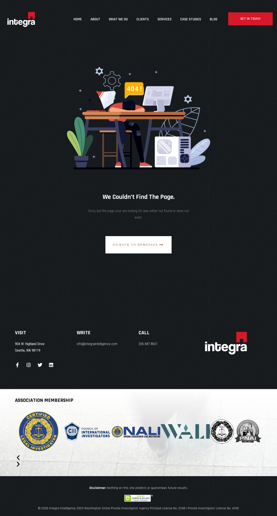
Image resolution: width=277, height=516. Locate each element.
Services (164, 19)
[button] (138, 457)
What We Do (118, 19)
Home (78, 19)
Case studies (190, 19)
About (95, 19)
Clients (142, 19)
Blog (213, 19)
